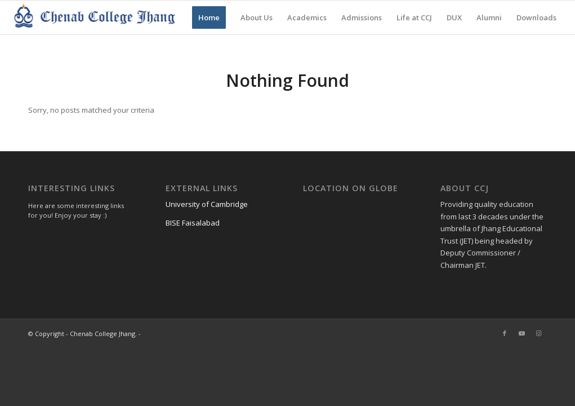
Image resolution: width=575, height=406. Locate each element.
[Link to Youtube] (521, 333)
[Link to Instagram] (538, 333)
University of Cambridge (207, 204)
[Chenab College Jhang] (95, 17)
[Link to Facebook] (504, 333)
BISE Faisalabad (193, 223)
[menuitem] (209, 17)
